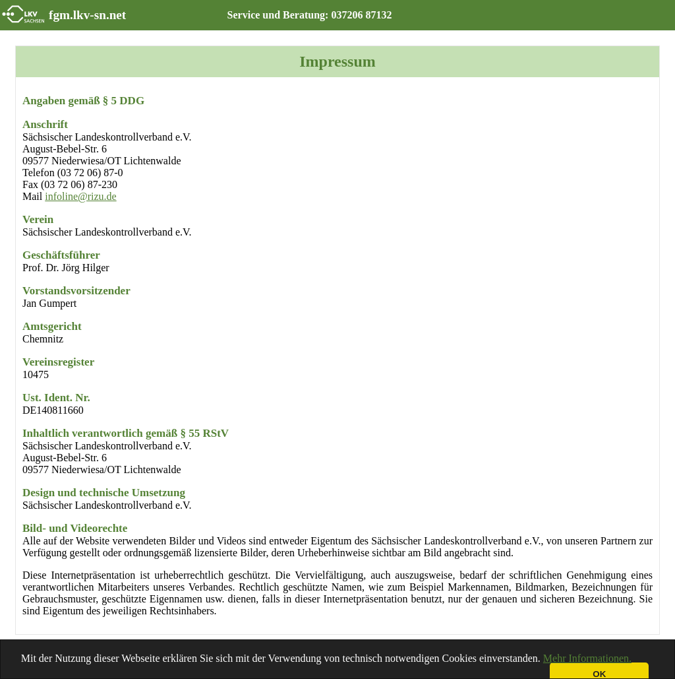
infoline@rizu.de (80, 196)
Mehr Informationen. (587, 658)
